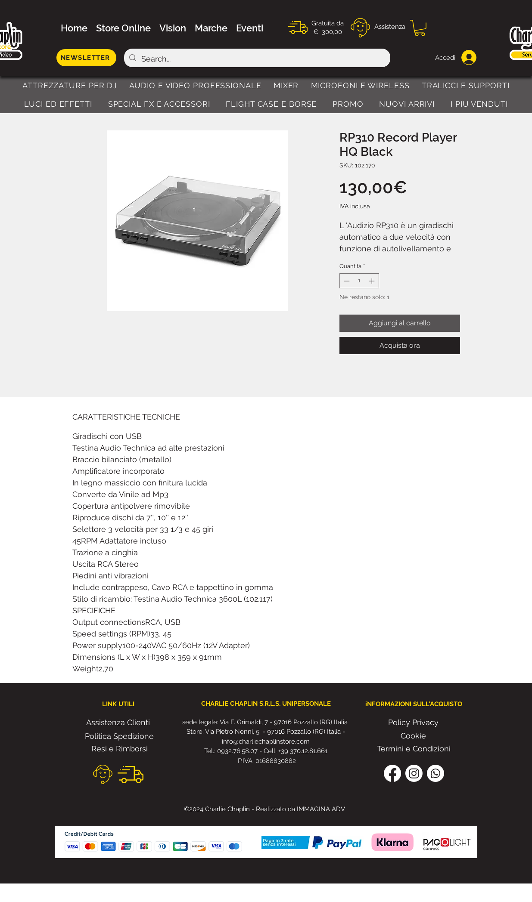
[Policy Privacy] (413, 722)
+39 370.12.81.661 (302, 751)
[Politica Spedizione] (119, 736)
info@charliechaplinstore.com (266, 741)
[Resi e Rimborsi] (119, 748)
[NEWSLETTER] (86, 57)
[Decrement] (346, 281)
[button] (419, 28)
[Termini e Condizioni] (413, 748)
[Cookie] (413, 735)
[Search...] (256, 59)
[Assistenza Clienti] (118, 722)
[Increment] (372, 281)
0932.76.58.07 (238, 751)
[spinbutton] (359, 281)
